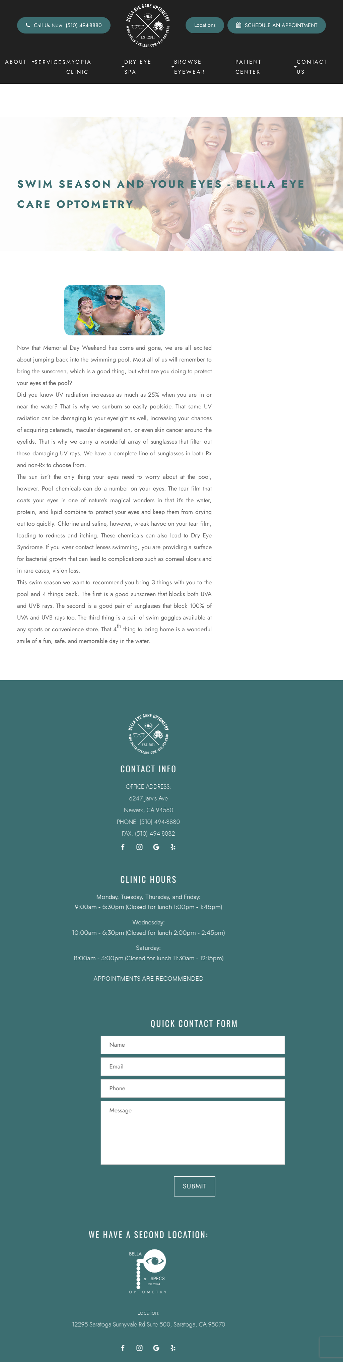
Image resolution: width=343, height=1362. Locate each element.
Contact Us (312, 67)
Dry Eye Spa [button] (149, 67)
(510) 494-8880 (149, 822)
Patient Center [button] (266, 67)
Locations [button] (204, 25)
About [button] (20, 62)
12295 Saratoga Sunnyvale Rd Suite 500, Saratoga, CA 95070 (138, 1324)
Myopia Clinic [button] (95, 67)
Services (50, 62)
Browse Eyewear (189, 67)
